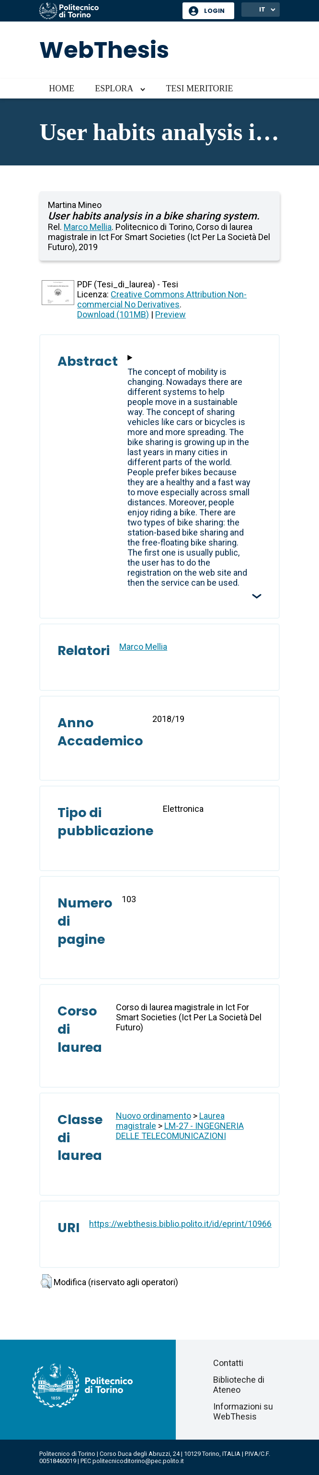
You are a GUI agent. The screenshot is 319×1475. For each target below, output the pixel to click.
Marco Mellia (88, 227)
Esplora (114, 88)
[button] (46, 1281)
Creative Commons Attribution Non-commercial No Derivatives (162, 299)
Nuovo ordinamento (153, 1116)
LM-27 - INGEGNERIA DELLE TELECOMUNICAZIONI (180, 1131)
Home (61, 88)
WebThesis (104, 50)
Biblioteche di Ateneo (238, 1385)
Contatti (228, 1363)
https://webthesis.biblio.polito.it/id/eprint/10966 (180, 1224)
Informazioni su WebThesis (243, 1411)
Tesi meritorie (199, 88)
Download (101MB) (113, 314)
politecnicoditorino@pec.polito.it (138, 1460)
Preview (170, 314)
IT (262, 9)
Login (214, 11)
